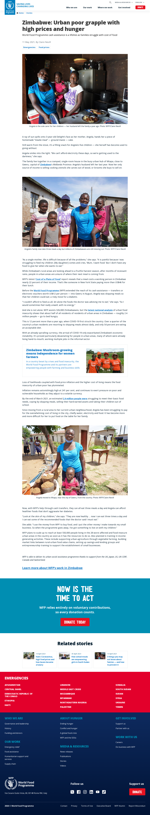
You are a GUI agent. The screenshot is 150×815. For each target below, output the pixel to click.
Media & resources (122, 2)
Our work (87, 7)
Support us (121, 723)
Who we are (71, 7)
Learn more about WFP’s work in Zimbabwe (52, 568)
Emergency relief (12, 747)
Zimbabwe (45, 164)
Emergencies (29, 47)
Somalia (120, 685)
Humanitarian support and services (16, 757)
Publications (65, 756)
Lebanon (65, 685)
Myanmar (66, 698)
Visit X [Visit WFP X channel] (72, 792)
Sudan (119, 693)
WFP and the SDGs (68, 737)
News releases (66, 751)
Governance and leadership (17, 723)
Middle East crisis (70, 689)
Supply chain (10, 764)
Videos (63, 765)
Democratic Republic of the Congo (18, 695)
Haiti (8, 705)
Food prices (44, 47)
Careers (119, 742)
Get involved (124, 7)
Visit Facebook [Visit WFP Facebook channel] (78, 792)
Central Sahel (13, 689)
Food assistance (12, 751)
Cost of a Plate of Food (48, 279)
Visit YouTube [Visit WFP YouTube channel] (97, 792)
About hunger (71, 718)
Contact (63, 806)
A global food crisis (68, 733)
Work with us (126, 737)
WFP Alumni (119, 806)
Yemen (119, 707)
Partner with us (122, 728)
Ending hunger (66, 723)
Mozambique (67, 693)
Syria (119, 698)
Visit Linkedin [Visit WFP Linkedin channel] (91, 792)
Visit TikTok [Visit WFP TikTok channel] (104, 792)
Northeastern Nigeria (73, 702)
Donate (140, 7)
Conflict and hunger (68, 728)
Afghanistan (12, 685)
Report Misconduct (137, 806)
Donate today (75, 623)
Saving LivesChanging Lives (25, 5)
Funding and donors (13, 733)
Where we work (105, 7)
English (138, 2)
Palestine (65, 707)
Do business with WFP (125, 747)
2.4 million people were (75, 398)
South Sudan (123, 689)
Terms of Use (87, 806)
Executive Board (104, 806)
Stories (29, 13)
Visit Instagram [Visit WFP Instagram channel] (85, 792)
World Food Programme (46, 290)
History (8, 728)
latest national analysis (100, 310)
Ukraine (120, 702)
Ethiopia (10, 700)
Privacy (74, 806)
